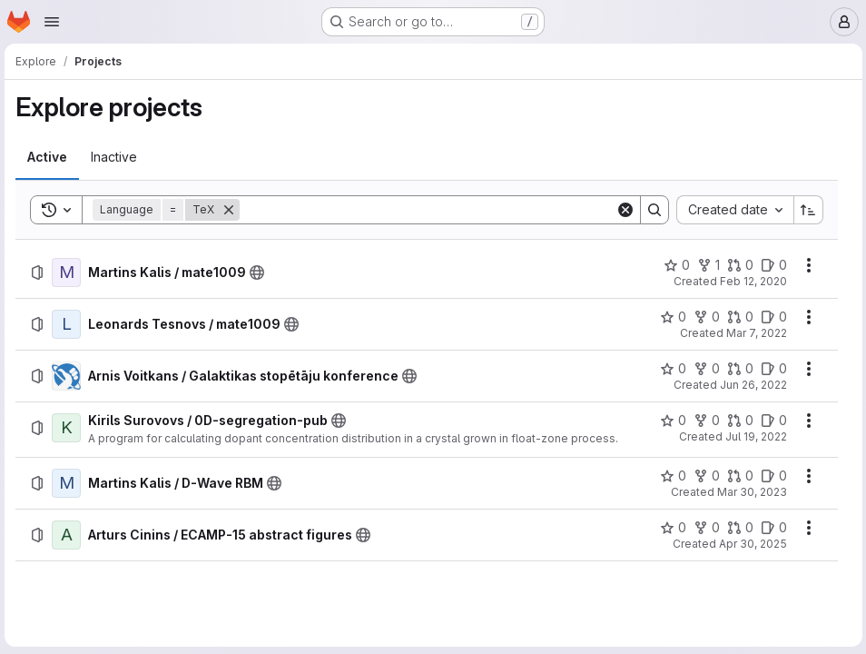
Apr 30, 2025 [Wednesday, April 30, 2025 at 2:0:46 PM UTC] (749, 543)
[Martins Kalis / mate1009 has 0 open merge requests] (736, 265)
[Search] (427, 210)
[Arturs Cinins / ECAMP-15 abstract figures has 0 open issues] (770, 527)
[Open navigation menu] (51, 21)
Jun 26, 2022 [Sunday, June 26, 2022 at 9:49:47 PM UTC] (749, 384)
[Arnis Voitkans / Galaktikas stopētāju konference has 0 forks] (703, 369)
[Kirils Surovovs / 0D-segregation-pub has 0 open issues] (770, 420)
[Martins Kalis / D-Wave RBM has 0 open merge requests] (736, 476)
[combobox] (731, 209)
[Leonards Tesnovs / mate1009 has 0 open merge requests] (736, 317)
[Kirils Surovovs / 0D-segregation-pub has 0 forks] (703, 420)
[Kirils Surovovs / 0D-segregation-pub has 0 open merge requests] (736, 420)
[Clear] (622, 210)
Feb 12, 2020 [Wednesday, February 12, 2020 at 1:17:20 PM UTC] (749, 281)
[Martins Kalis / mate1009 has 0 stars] (673, 265)
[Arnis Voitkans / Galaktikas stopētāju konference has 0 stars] (669, 369)
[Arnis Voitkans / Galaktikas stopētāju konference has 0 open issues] (770, 369)
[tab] (50, 157)
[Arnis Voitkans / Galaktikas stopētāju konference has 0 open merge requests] (736, 369)
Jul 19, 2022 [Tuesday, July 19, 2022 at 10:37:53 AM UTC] (752, 436)
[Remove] (231, 210)
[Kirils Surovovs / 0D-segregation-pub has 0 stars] (669, 420)
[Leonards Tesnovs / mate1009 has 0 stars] (669, 317)
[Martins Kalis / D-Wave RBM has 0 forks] (703, 476)
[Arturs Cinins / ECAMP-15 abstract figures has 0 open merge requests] (736, 527)
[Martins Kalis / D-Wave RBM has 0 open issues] (770, 476)
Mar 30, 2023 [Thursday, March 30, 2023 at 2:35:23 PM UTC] (748, 492)
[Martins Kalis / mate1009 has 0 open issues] (770, 265)
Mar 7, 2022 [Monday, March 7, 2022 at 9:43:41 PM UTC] (753, 333)
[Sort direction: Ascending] (805, 209)
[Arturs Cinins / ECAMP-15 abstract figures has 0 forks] (703, 527)
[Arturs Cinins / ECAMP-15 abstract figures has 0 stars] (669, 527)
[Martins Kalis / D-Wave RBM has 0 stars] (669, 476)
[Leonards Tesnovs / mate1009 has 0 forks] (703, 317)
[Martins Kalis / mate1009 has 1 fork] (705, 265)
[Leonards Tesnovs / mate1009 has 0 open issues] (770, 317)
